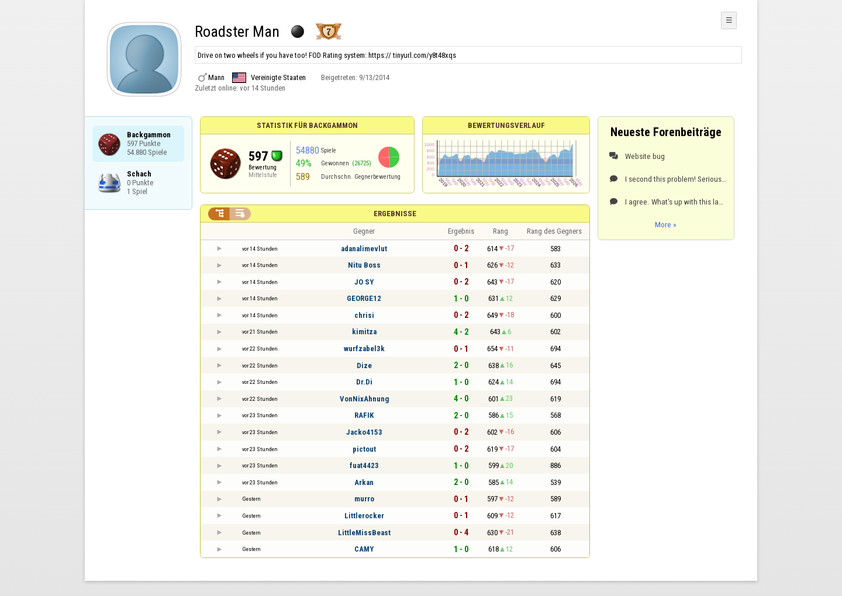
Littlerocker (364, 515)
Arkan (364, 482)
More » (666, 224)
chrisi (364, 315)
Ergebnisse (395, 213)
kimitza (364, 331)
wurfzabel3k (364, 348)
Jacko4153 (364, 432)
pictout (364, 449)
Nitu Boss (364, 265)
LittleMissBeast (364, 532)
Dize (364, 365)
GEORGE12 (364, 298)
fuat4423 (364, 465)
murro (364, 498)
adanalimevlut (364, 248)
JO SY (364, 282)
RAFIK (364, 415)
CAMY (364, 549)
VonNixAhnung (364, 398)
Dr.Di (364, 381)
